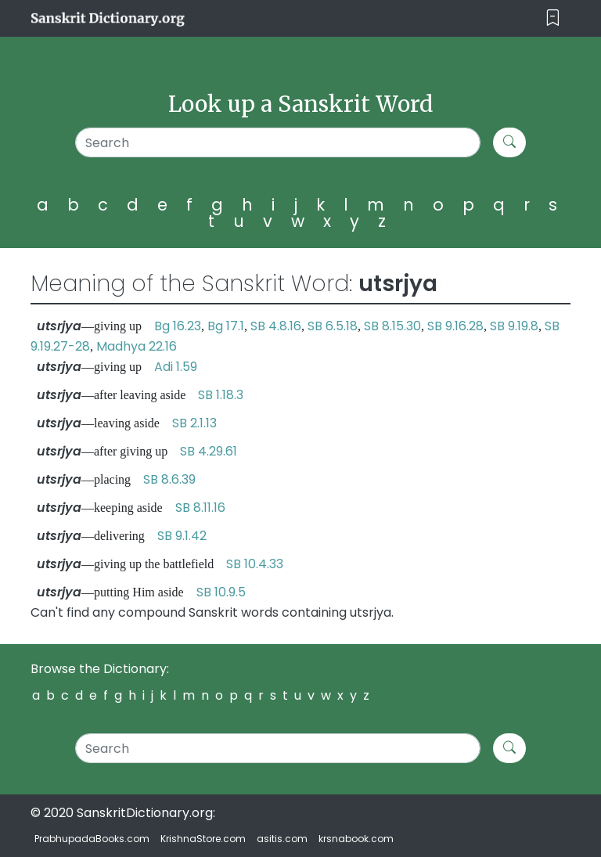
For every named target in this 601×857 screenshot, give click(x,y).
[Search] (277, 142)
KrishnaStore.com (203, 838)
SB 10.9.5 (221, 592)
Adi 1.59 (175, 367)
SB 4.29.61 (208, 451)
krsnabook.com (356, 838)
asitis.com (282, 838)
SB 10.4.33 (254, 564)
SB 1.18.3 (220, 395)
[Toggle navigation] (552, 18)
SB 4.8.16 (275, 326)
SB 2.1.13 (194, 423)
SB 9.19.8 (514, 326)
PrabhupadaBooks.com (91, 838)
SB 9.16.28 (455, 326)
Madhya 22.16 (136, 346)
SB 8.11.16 (200, 508)
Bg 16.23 (177, 326)
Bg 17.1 (225, 326)
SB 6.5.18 (333, 326)
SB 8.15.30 (392, 326)
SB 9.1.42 (182, 536)
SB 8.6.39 (169, 479)
